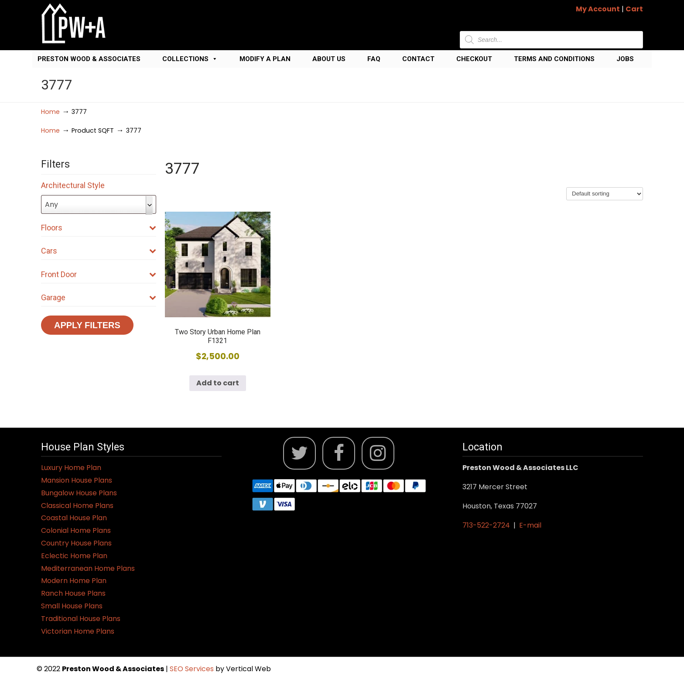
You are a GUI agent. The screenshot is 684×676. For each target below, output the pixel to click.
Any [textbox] (51, 204)
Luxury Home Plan (71, 468)
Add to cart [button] (217, 383)
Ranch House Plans (73, 593)
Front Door (98, 274)
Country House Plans (76, 543)
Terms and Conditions (554, 59)
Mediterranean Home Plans (88, 568)
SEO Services (192, 669)
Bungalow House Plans (79, 493)
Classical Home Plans (77, 506)
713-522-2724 (486, 525)
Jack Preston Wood (73, 23)
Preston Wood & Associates (89, 59)
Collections (190, 59)
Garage (98, 297)
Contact (418, 59)
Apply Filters (87, 325)
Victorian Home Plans (77, 631)
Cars (98, 250)
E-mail (530, 525)
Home (50, 111)
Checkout (474, 59)
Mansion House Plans (76, 480)
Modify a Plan (265, 59)
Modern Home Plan (73, 581)
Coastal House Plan (74, 518)
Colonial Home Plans (76, 530)
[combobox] (98, 204)
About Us (328, 59)
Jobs (625, 59)
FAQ (373, 59)
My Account (598, 9)
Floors (98, 227)
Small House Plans (72, 606)
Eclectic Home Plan (74, 556)
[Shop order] (604, 193)
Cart (634, 9)
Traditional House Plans (80, 619)
